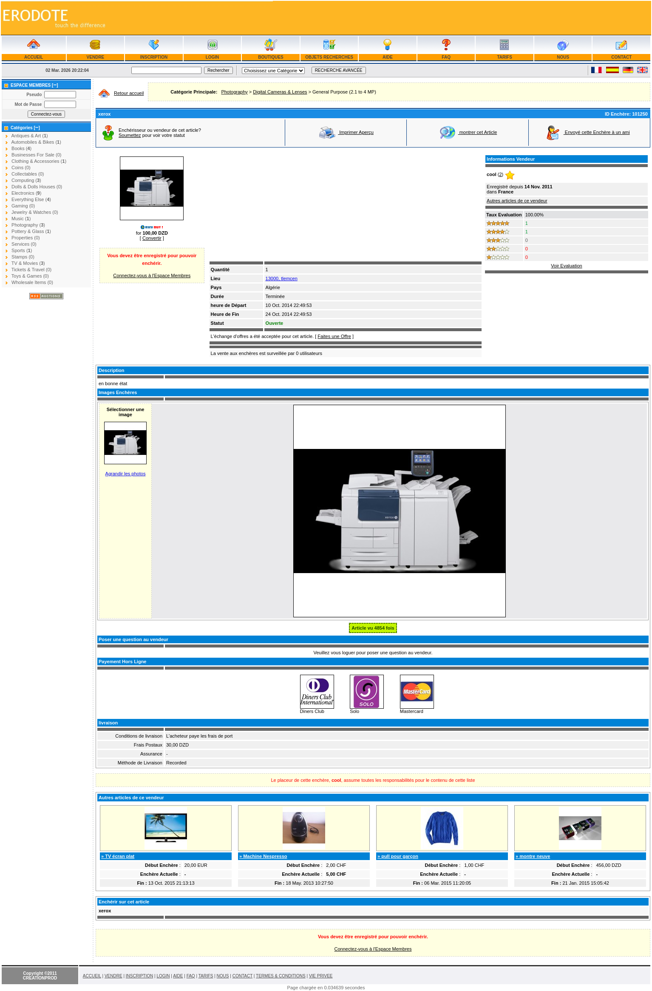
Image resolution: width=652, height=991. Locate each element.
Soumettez (130, 135)
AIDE (388, 57)
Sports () (21, 250)
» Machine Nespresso (263, 856)
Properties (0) (25, 237)
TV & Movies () (28, 263)
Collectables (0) (27, 173)
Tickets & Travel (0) (31, 269)
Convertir (152, 238)
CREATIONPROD (40, 978)
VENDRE (95, 57)
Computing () (26, 180)
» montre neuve (533, 856)
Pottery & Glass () (31, 231)
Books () (21, 148)
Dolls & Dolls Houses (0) (36, 186)
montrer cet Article (468, 132)
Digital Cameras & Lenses (280, 91)
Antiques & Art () (29, 135)
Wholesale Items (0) (32, 282)
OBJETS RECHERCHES (329, 57)
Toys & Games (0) (30, 275)
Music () (21, 218)
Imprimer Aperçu (346, 132)
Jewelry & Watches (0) (34, 212)
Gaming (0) (23, 205)
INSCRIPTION (154, 57)
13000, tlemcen (282, 278)
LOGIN (212, 57)
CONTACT (621, 57)
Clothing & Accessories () (38, 161)
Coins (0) (21, 167)
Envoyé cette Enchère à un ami (587, 132)
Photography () (28, 224)
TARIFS (504, 57)
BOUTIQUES (271, 57)
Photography (234, 91)
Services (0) (24, 244)
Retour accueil (129, 93)
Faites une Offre (334, 336)
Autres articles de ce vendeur (517, 200)
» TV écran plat (117, 856)
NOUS (563, 57)
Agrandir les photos (125, 473)
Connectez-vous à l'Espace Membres (151, 275)
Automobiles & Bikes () (36, 142)
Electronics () (26, 193)
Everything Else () (31, 199)
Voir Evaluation (566, 265)
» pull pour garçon (397, 856)
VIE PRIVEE (321, 976)
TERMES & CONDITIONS (281, 976)
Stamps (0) (22, 256)
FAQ (446, 57)
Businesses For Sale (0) (36, 154)
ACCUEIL (33, 57)
